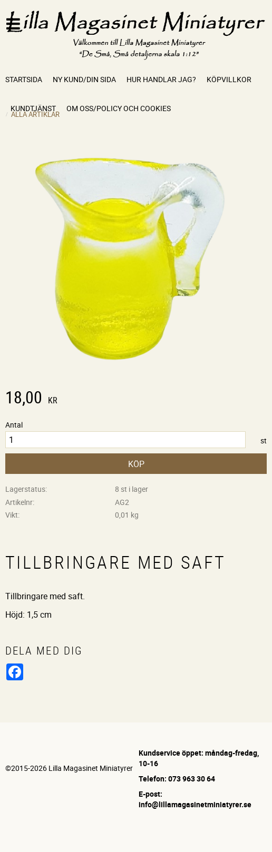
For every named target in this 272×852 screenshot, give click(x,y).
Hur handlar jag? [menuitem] (161, 79)
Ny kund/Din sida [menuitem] (84, 79)
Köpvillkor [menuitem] (229, 79)
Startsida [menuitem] (23, 79)
